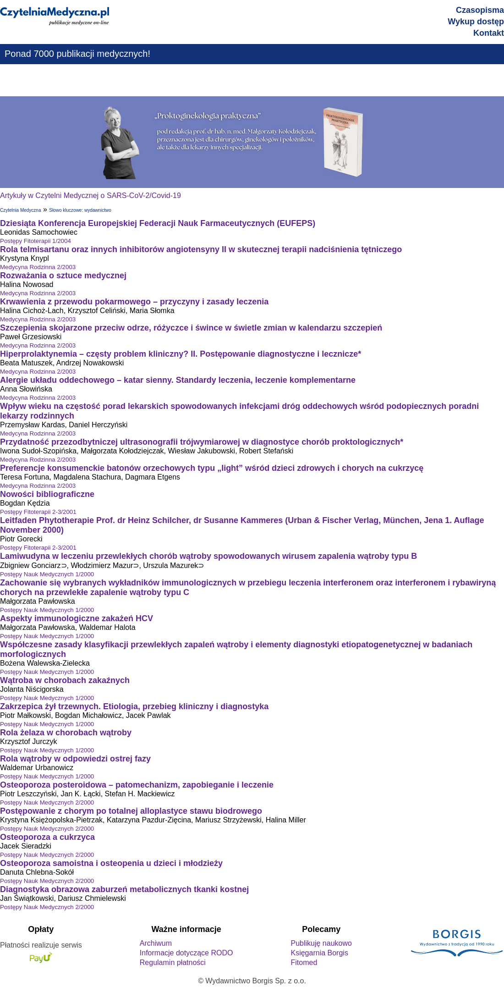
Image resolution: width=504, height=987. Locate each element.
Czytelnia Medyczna (20, 210)
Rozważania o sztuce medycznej (63, 275)
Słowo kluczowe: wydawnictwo (80, 210)
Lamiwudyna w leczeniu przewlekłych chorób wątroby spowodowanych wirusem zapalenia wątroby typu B (208, 556)
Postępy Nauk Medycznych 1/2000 (47, 574)
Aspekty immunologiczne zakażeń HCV (76, 618)
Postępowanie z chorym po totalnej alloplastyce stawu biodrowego (131, 811)
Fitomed (303, 962)
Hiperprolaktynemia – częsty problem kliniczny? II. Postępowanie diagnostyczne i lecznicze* (180, 353)
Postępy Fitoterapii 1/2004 (35, 240)
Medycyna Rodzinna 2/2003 (38, 267)
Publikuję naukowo (320, 943)
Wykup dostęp (476, 21)
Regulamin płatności (173, 962)
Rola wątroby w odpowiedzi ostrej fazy (75, 758)
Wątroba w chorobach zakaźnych (65, 680)
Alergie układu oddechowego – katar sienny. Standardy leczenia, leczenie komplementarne (178, 380)
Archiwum (156, 943)
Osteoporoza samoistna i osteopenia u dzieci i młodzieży (111, 863)
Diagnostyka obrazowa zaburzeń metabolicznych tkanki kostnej (124, 889)
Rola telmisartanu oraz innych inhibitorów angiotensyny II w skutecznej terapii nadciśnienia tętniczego (201, 249)
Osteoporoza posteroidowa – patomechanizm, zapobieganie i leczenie (137, 784)
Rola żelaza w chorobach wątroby (65, 732)
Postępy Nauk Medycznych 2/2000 (47, 802)
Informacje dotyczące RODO (186, 953)
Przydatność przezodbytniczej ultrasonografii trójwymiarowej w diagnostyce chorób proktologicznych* (201, 442)
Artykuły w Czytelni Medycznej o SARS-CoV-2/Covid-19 (90, 195)
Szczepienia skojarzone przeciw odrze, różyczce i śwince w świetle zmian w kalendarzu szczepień (191, 327)
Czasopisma (480, 10)
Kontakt (488, 33)
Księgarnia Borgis (319, 953)
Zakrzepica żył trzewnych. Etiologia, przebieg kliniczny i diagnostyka (134, 706)
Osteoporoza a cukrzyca (47, 837)
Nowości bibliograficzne (47, 494)
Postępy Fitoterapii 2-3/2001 (38, 511)
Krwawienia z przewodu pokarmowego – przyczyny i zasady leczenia (134, 301)
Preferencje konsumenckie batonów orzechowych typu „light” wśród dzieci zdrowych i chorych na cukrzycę (211, 468)
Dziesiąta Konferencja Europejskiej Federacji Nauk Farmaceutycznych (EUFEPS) (157, 223)
